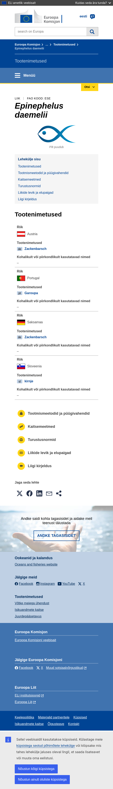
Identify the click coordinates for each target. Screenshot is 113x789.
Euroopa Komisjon (27, 44)
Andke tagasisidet (56, 536)
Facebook (24, 667)
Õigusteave (56, 724)
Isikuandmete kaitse (29, 609)
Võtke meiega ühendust (32, 603)
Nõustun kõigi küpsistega (36, 769)
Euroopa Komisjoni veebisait (35, 640)
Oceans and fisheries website (36, 564)
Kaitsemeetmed (29, 179)
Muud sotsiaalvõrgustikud (64, 667)
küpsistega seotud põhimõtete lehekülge (45, 745)
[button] (20, 493)
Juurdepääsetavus (28, 616)
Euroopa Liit (23, 702)
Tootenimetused (64, 44)
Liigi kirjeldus (27, 199)
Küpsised (80, 717)
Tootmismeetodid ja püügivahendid (43, 173)
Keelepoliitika (24, 717)
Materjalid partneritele (54, 717)
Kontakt (73, 724)
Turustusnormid (29, 186)
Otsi (92, 31)
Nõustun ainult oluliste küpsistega (42, 779)
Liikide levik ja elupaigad (35, 192)
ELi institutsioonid (27, 695)
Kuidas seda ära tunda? (93, 3)
